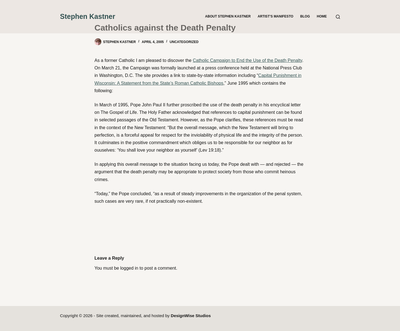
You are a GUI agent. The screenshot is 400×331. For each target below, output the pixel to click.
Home (322, 16)
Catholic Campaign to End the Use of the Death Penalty (247, 60)
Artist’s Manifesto (275, 16)
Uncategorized (184, 42)
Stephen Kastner (87, 16)
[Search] (338, 17)
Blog (305, 16)
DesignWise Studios (191, 315)
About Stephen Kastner (228, 16)
